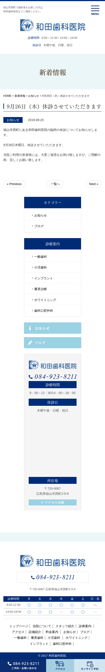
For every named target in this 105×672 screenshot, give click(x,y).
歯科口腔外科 (43, 310)
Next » (93, 184)
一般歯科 (40, 256)
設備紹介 (35, 632)
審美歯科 (37, 637)
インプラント (43, 278)
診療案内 (85, 626)
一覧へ (55, 184)
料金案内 (52, 632)
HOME (7, 95)
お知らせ (33, 95)
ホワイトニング (45, 300)
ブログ (39, 226)
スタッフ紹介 (65, 626)
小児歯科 (40, 267)
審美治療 (40, 289)
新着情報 (20, 95)
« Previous (14, 184)
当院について (41, 626)
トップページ (18, 626)
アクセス (18, 632)
